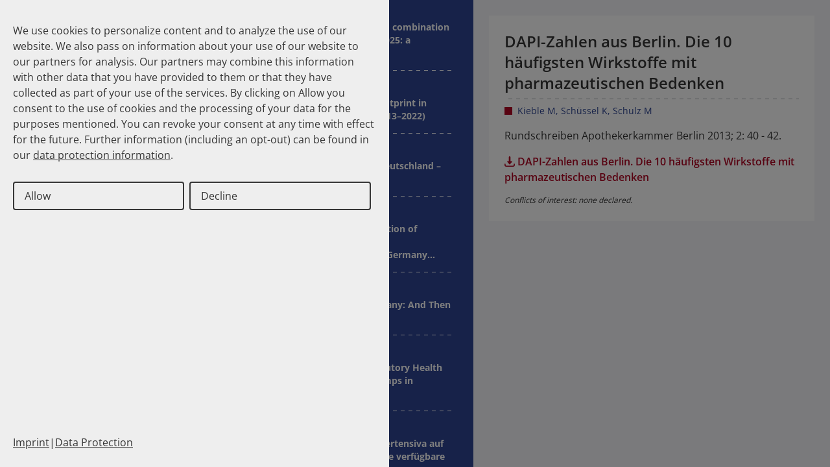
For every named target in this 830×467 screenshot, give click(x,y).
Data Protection (94, 442)
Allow (38, 196)
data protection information (102, 155)
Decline (219, 196)
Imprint (31, 442)
